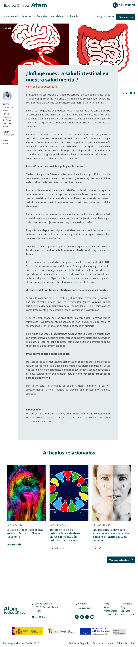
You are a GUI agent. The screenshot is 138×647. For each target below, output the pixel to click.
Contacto (109, 16)
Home (6, 16)
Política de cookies (126, 643)
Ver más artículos (119, 559)
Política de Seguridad (79, 643)
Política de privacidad (103, 643)
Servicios (26, 16)
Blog (99, 16)
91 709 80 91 (124, 5)
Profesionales (40, 16)
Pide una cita (126, 16)
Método (15, 16)
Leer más (12, 544)
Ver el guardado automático (41, 86)
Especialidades (57, 16)
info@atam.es (42, 617)
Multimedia (72, 16)
